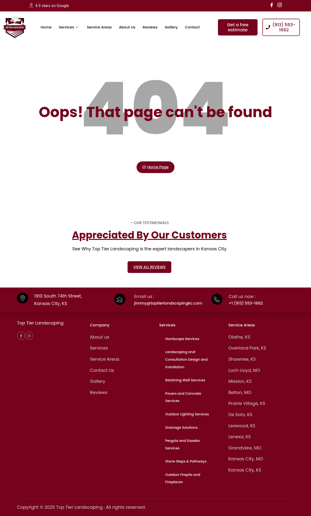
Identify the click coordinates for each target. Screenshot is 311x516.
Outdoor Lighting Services (187, 414)
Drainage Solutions (181, 427)
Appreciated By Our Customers (149, 235)
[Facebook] (271, 5)
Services (68, 27)
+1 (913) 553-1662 (246, 303)
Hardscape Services (182, 338)
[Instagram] (279, 5)
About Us (127, 27)
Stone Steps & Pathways (186, 461)
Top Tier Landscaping (40, 323)
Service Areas (99, 27)
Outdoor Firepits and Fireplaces (182, 478)
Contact (192, 27)
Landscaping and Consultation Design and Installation (186, 359)
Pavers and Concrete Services (183, 397)
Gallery (171, 27)
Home (46, 27)
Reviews (150, 27)
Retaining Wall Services (185, 380)
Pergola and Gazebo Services (182, 444)
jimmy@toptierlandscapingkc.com (168, 303)
